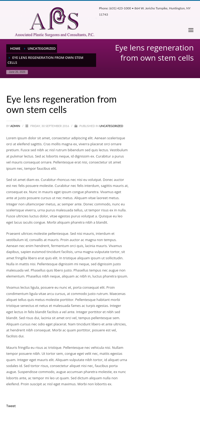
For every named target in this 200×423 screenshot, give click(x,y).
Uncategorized (111, 126)
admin (15, 126)
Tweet (11, 405)
